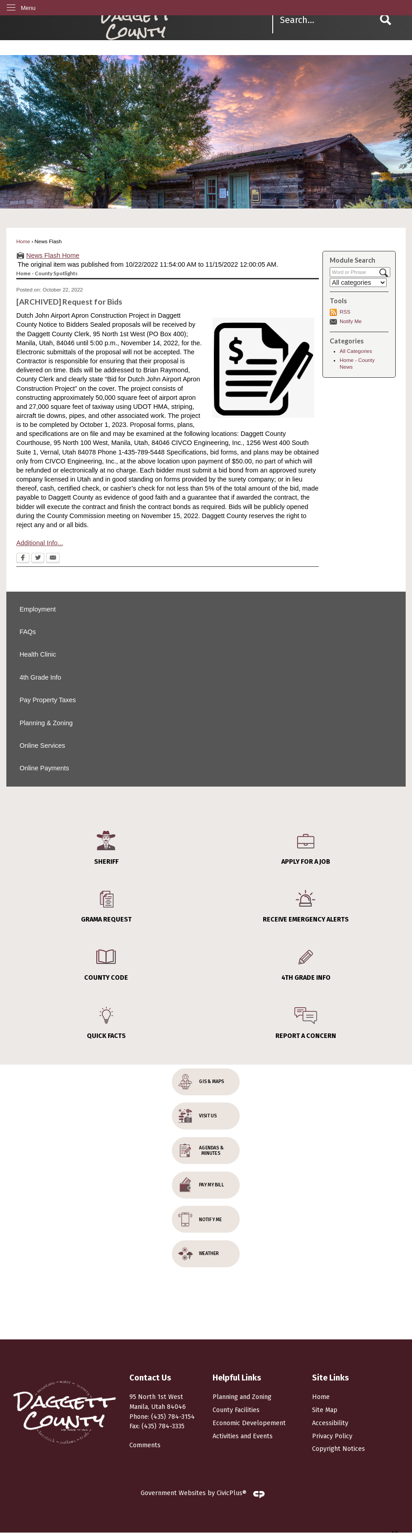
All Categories (356, 351)
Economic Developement (249, 1423)
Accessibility (330, 1423)
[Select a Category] (358, 282)
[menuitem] (205, 609)
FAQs (27, 631)
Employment (37, 609)
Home (23, 241)
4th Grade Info (40, 677)
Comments (145, 1445)
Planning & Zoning (46, 723)
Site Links (330, 1378)
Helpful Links (237, 1378)
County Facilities (236, 1410)
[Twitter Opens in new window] (37, 559)
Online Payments (44, 768)
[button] (385, 19)
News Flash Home (53, 255)
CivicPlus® (231, 1493)
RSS (345, 312)
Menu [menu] (28, 8)
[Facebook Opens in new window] (22, 559)
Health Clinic (37, 654)
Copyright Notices (338, 1449)
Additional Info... (39, 543)
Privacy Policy (332, 1436)
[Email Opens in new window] (53, 559)
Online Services (42, 745)
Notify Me (351, 321)
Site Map (324, 1410)
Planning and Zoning (242, 1397)
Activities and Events (243, 1436)
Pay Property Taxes (47, 700)
